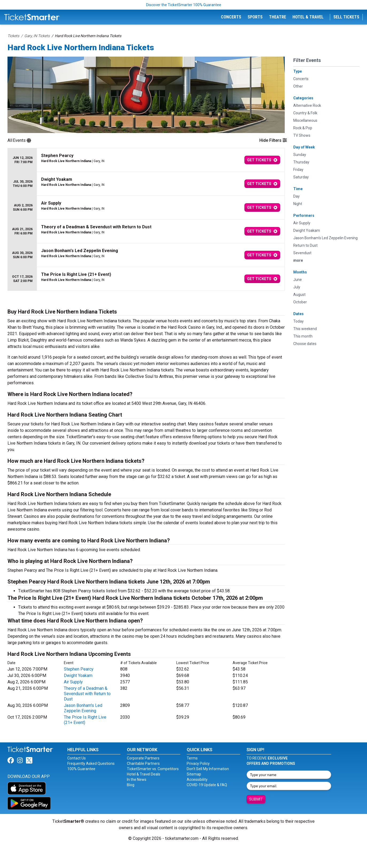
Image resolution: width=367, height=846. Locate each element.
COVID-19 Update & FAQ (207, 785)
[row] (146, 160)
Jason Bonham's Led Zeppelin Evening (83, 708)
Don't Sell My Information (208, 769)
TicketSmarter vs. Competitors (153, 769)
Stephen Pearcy (78, 669)
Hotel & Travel (307, 16)
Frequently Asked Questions (91, 763)
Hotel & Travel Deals (143, 774)
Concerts (231, 16)
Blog (130, 785)
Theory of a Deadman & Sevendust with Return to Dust (87, 694)
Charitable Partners (143, 763)
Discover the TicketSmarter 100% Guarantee (183, 5)
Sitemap (194, 774)
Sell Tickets (346, 16)
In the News (136, 779)
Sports (255, 16)
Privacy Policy (198, 763)
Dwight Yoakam (78, 675)
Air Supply (73, 681)
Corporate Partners (143, 758)
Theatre (277, 16)
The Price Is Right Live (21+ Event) (85, 720)
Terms (192, 758)
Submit (256, 799)
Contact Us (76, 758)
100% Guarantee (81, 769)
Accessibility (197, 779)
